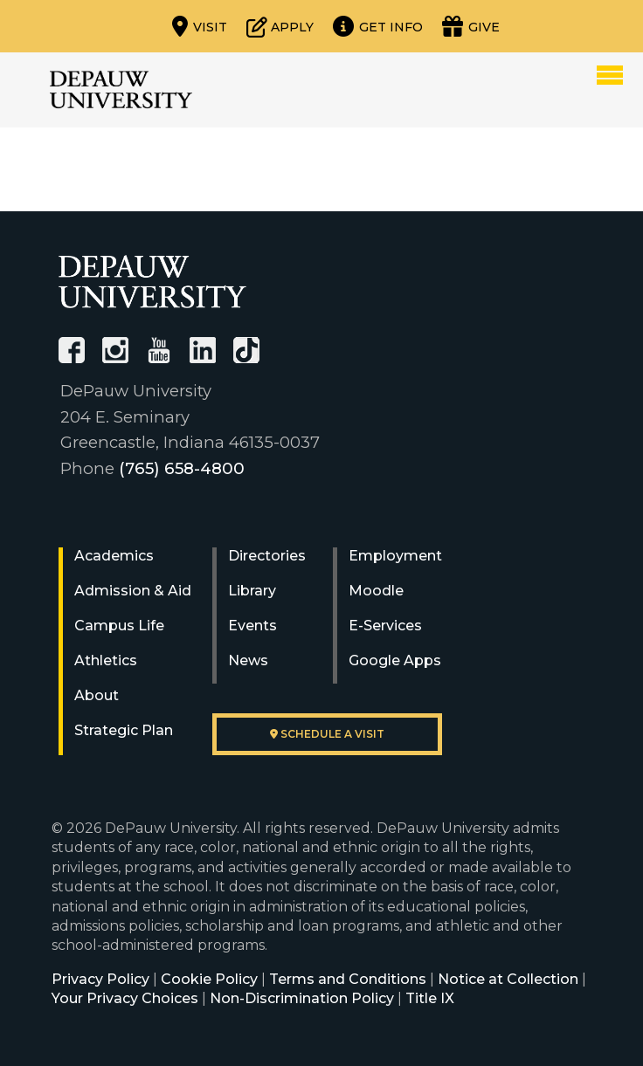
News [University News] (248, 660)
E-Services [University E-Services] (385, 625)
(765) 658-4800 (182, 468)
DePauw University (121, 90)
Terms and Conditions (347, 979)
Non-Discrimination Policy (302, 998)
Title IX (429, 998)
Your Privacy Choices (125, 998)
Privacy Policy (100, 979)
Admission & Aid (132, 590)
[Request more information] (378, 26)
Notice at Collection (508, 979)
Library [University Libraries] (252, 590)
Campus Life (119, 625)
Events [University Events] (252, 625)
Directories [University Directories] (267, 555)
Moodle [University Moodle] (376, 590)
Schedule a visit (327, 733)
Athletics (105, 660)
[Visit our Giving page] (471, 26)
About (96, 695)
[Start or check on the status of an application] (280, 26)
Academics (114, 555)
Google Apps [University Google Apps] (395, 660)
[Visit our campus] (199, 26)
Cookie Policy (209, 979)
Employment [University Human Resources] (395, 555)
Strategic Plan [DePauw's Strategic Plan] (123, 730)
